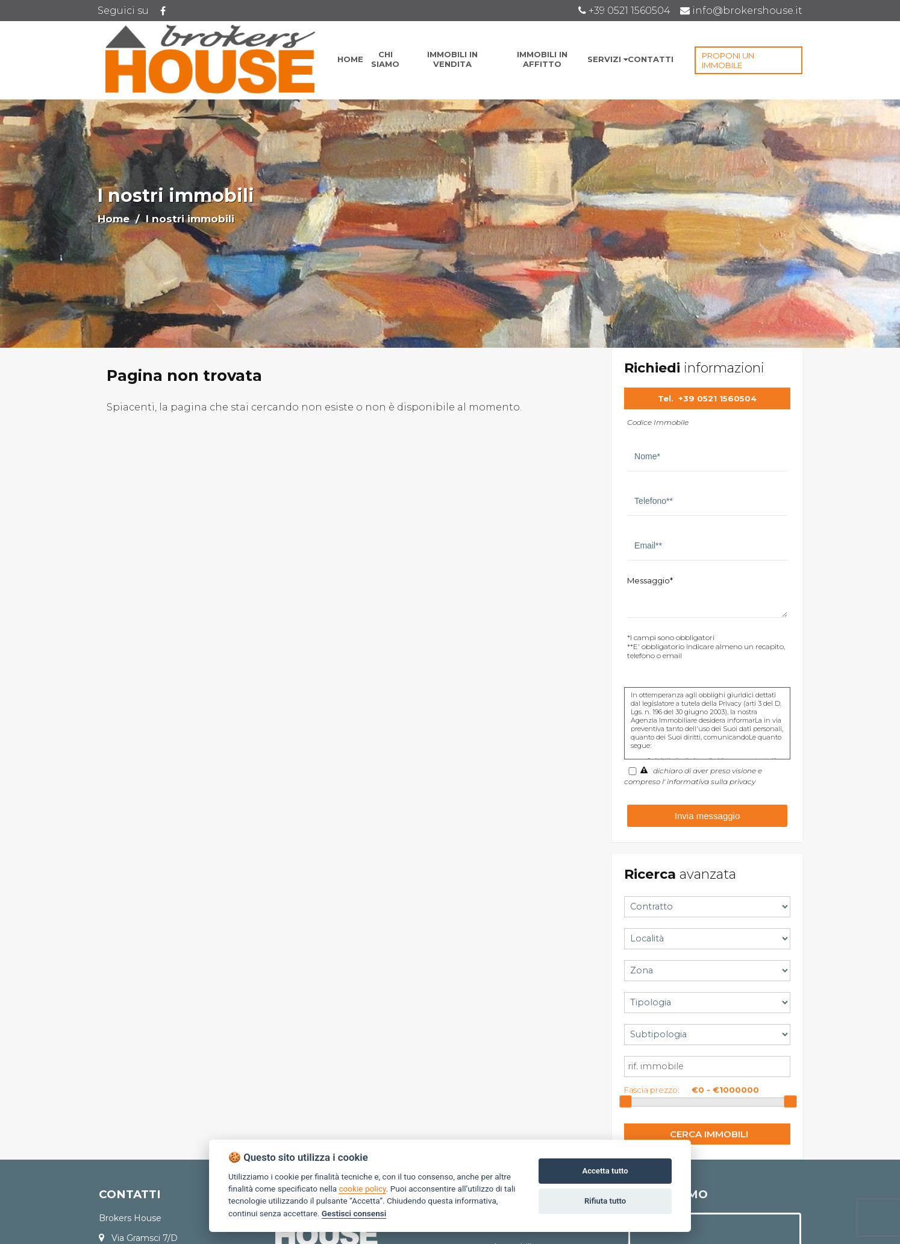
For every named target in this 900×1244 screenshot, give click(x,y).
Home (114, 219)
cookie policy (362, 1188)
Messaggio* (650, 580)
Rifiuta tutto (605, 1200)
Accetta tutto (605, 1170)
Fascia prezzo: (652, 1090)
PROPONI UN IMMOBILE (728, 60)
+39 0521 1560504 (717, 398)
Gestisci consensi (354, 1213)
